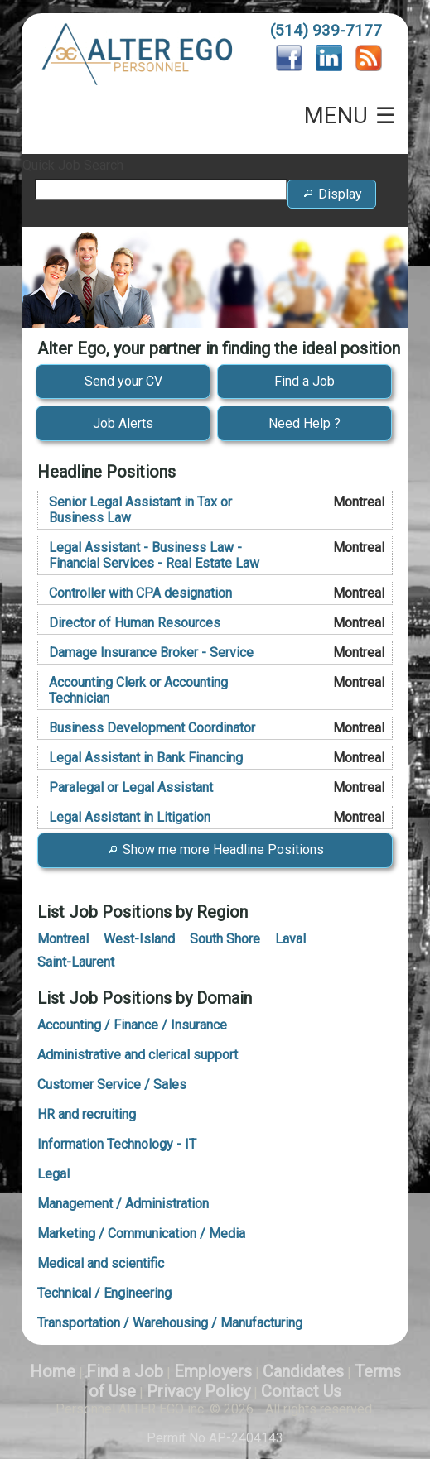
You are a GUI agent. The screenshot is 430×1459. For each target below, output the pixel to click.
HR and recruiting (86, 1114)
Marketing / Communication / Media (141, 1233)
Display (332, 201)
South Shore (225, 939)
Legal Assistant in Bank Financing (146, 757)
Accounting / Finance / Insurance (132, 1025)
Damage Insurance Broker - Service (151, 652)
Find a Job (124, 1371)
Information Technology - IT (116, 1144)
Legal (53, 1174)
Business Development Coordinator (152, 728)
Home (52, 1371)
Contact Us (301, 1391)
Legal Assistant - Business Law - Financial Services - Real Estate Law (154, 555)
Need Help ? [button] (304, 423)
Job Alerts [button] (123, 423)
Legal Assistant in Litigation (129, 817)
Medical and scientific (100, 1263)
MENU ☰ (349, 116)
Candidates (303, 1371)
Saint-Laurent (75, 962)
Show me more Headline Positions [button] (215, 849)
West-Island (139, 939)
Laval (290, 939)
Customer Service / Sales (111, 1084)
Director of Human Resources (134, 623)
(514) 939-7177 (326, 30)
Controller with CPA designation (140, 593)
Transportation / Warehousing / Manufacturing (169, 1323)
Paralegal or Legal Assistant (131, 787)
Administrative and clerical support (137, 1055)
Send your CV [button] (123, 381)
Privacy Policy (198, 1391)
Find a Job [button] (304, 381)
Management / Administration (123, 1204)
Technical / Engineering (104, 1293)
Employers (213, 1371)
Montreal (63, 939)
